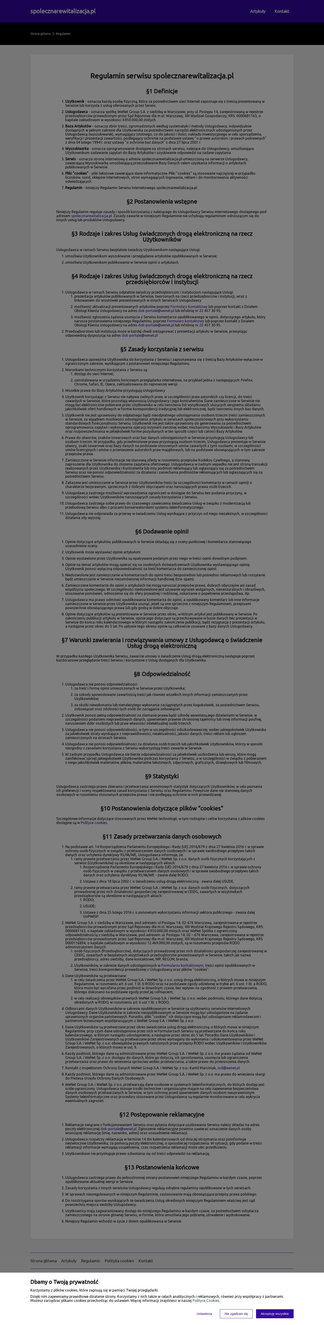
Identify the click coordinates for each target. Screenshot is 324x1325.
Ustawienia (204, 1314)
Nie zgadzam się (236, 1314)
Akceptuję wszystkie (275, 1314)
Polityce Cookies (206, 1300)
